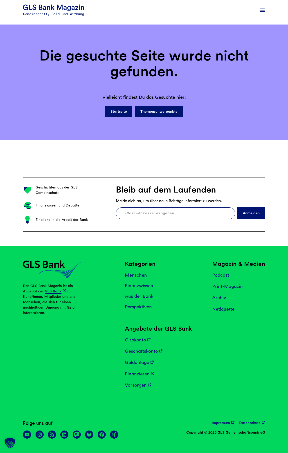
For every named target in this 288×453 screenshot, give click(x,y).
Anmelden (251, 213)
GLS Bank (53, 291)
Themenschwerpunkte (159, 111)
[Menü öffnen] (262, 10)
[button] (10, 443)
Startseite (118, 111)
